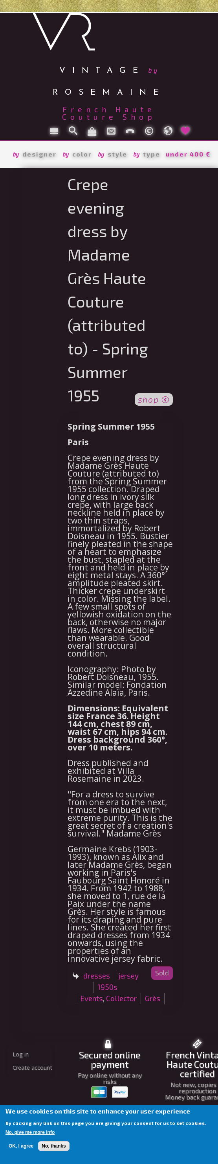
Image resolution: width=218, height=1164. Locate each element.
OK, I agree (21, 1146)
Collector (121, 998)
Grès (152, 998)
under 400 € (188, 154)
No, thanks (54, 1146)
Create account (32, 1067)
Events (91, 998)
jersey (128, 975)
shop (154, 398)
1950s (107, 986)
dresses (96, 975)
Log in (21, 1054)
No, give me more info (30, 1132)
